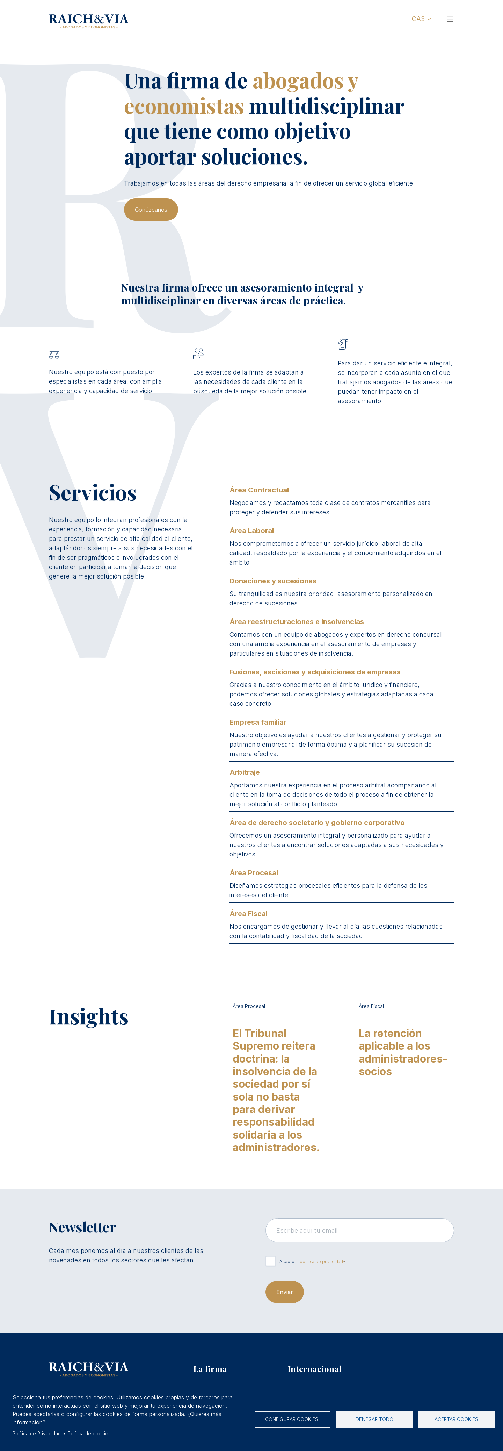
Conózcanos (151, 209)
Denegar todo (374, 1419)
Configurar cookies (292, 1419)
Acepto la (311, 1261)
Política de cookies (89, 1433)
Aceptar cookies (456, 1419)
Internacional (314, 1368)
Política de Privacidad (37, 1433)
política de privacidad (321, 1261)
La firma (210, 1368)
